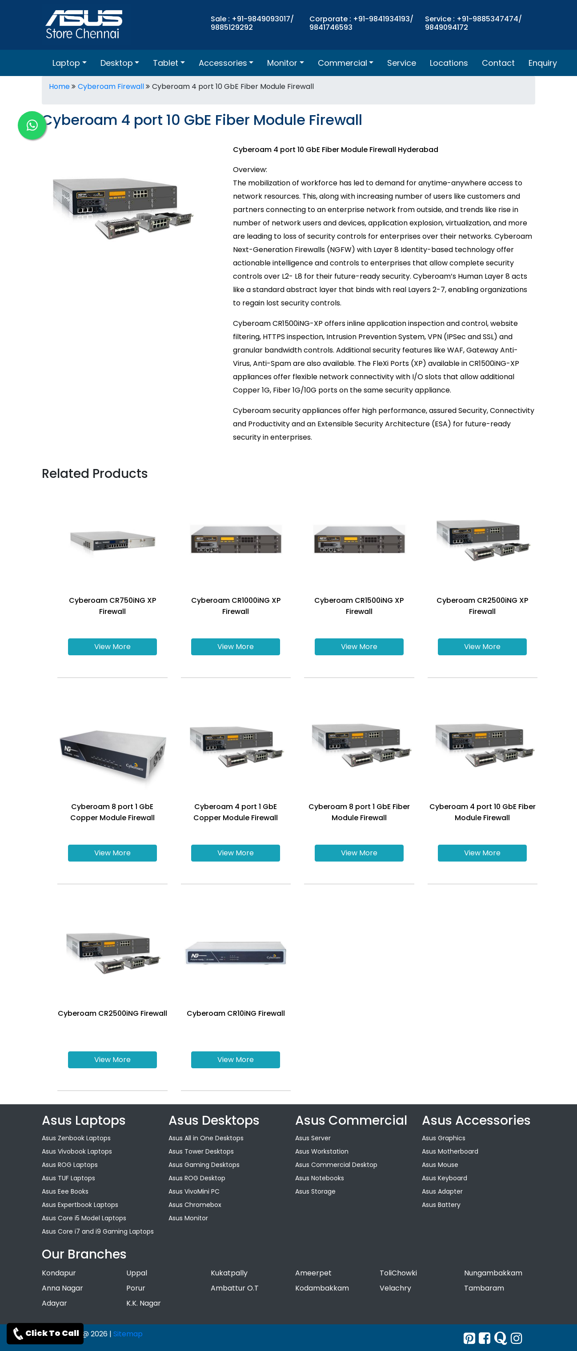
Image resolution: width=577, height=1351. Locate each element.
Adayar (54, 1303)
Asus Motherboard (450, 1151)
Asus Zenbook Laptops (76, 1138)
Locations (449, 62)
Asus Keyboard (444, 1178)
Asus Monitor (188, 1218)
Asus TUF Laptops (68, 1178)
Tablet (165, 62)
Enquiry (543, 62)
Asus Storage (315, 1191)
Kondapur (59, 1273)
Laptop (66, 62)
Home (59, 86)
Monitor (282, 62)
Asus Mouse (440, 1164)
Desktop (116, 62)
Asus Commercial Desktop (336, 1164)
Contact (498, 62)
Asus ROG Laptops (70, 1164)
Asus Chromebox (194, 1204)
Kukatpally (229, 1273)
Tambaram (484, 1288)
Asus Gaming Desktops (204, 1164)
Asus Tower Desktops (201, 1151)
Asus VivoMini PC (194, 1191)
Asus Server (313, 1138)
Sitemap (128, 1334)
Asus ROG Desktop (196, 1178)
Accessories (223, 62)
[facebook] (484, 1338)
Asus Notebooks (319, 1178)
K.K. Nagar (143, 1303)
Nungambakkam (493, 1273)
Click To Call (45, 1334)
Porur (135, 1288)
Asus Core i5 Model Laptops (84, 1218)
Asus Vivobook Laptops (77, 1151)
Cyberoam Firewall (111, 86)
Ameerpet (313, 1273)
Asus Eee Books (65, 1191)
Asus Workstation (322, 1151)
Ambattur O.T (235, 1288)
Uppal (136, 1273)
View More (112, 646)
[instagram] (516, 1338)
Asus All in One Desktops (206, 1138)
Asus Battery (441, 1204)
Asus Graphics (443, 1138)
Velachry (395, 1288)
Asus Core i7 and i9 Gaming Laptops (98, 1231)
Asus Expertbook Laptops (80, 1204)
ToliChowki (398, 1273)
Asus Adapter (442, 1191)
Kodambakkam (322, 1288)
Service (401, 62)
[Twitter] (469, 1338)
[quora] (500, 1338)
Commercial (342, 62)
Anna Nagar (62, 1288)
